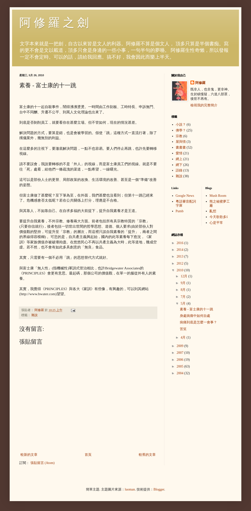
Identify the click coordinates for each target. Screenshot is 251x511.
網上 (179, 159)
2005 (180, 366)
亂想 (212, 211)
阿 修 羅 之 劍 (54, 22)
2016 (180, 243)
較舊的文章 (147, 454)
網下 (179, 165)
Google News (185, 196)
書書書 (181, 147)
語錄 (179, 170)
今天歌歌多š (218, 217)
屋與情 (181, 141)
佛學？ (181, 130)
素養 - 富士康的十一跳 (196, 309)
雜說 (34, 315)
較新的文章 (29, 454)
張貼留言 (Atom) (42, 463)
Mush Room (217, 196)
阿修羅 (200, 83)
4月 (184, 337)
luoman (130, 489)
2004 (180, 373)
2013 (180, 256)
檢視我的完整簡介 (203, 105)
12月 (184, 276)
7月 (184, 297)
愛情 (179, 153)
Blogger (158, 489)
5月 (184, 303)
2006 (180, 359)
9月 (184, 283)
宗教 (179, 136)
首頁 (88, 454)
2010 (180, 270)
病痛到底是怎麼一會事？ (198, 322)
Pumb (180, 211)
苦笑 (183, 329)
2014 (180, 250)
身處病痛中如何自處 (195, 316)
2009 (180, 346)
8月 (184, 290)
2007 (180, 352)
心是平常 (216, 223)
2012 (180, 263)
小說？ (181, 124)
